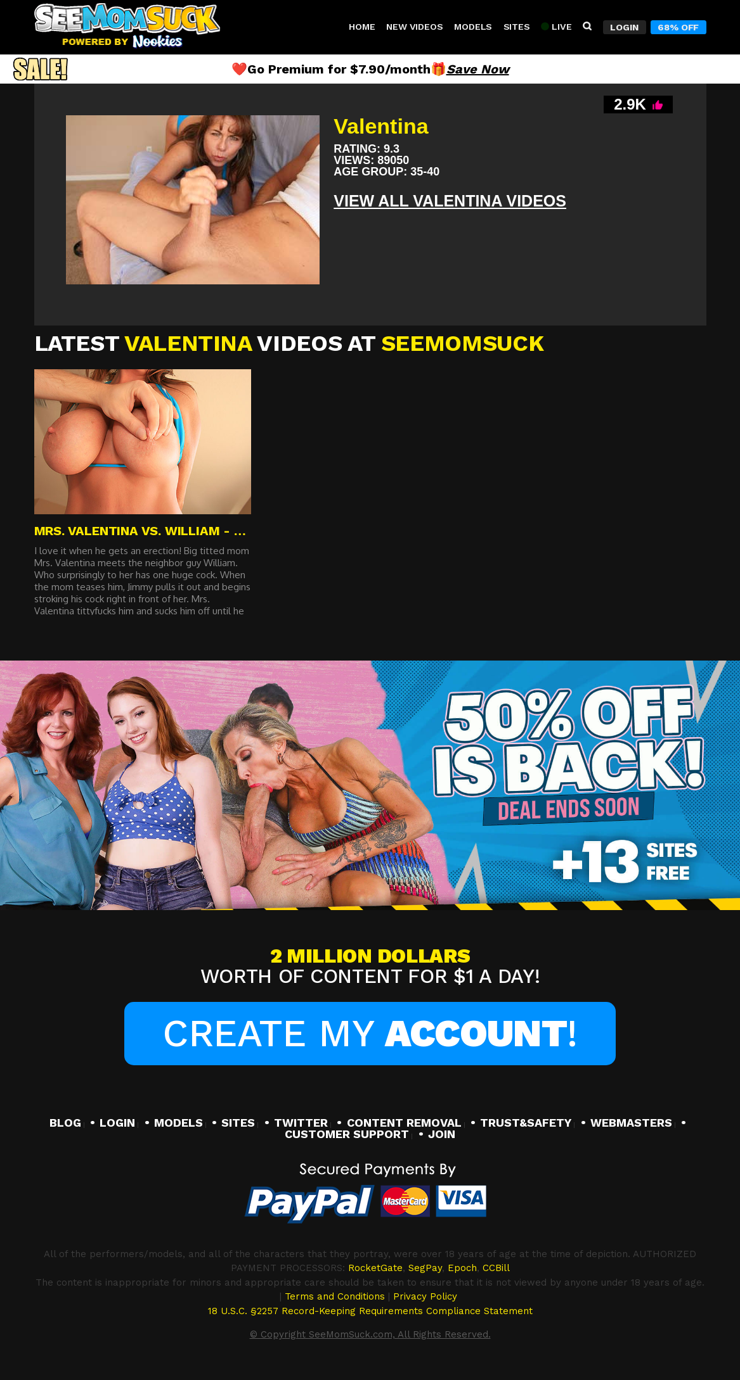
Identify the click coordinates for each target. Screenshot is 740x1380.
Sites (516, 27)
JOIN (441, 1134)
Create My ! (369, 1033)
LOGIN (117, 1122)
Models (473, 27)
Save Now (477, 69)
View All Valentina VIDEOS (450, 201)
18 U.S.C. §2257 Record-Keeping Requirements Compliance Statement (370, 1311)
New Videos (414, 27)
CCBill (496, 1268)
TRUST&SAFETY (525, 1122)
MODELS (178, 1122)
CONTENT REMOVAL (404, 1122)
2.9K (638, 104)
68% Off (678, 27)
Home (362, 27)
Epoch (462, 1268)
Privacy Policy (425, 1296)
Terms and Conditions (335, 1296)
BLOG (65, 1122)
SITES (238, 1122)
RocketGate (375, 1268)
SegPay (425, 1268)
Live (556, 27)
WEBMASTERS (631, 1122)
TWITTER (301, 1122)
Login (624, 27)
